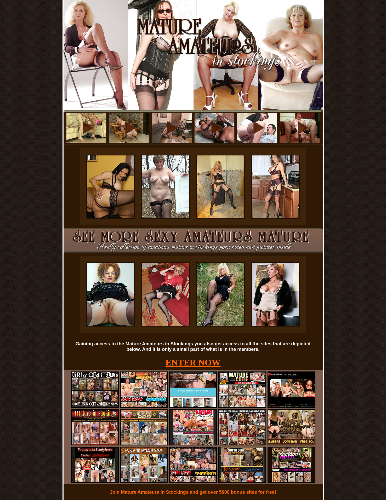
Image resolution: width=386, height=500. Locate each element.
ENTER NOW (193, 362)
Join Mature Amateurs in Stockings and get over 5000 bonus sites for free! (193, 492)
